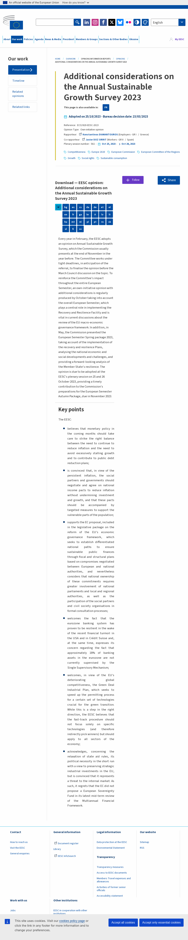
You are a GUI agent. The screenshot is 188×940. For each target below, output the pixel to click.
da (87, 207)
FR (105, 107)
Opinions (120, 59)
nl (80, 221)
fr (73, 214)
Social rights (133, 158)
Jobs (13, 910)
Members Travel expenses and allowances (114, 879)
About (6, 39)
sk (109, 221)
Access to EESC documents (112, 872)
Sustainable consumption (159, 158)
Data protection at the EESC (112, 842)
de (95, 207)
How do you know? (75, 2)
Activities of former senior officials (111, 888)
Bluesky (120, 22)
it (95, 214)
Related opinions (18, 94)
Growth (117, 158)
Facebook (103, 22)
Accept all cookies (123, 922)
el (110, 207)
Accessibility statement (110, 895)
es (73, 207)
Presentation (21, 70)
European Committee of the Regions (87, 158)
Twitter (111, 22)
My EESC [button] (179, 39)
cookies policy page (72, 920)
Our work (17, 39)
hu (65, 221)
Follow (136, 179)
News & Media (53, 39)
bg (65, 207)
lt (110, 214)
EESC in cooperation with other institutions (70, 911)
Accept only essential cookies (161, 922)
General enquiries (20, 853)
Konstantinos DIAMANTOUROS (98, 134)
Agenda (39, 39)
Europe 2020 (98, 152)
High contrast (136, 22)
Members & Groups (87, 39)
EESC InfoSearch (65, 856)
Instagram (95, 22)
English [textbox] (158, 23)
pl (88, 221)
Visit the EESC (17, 847)
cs (80, 207)
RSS (142, 847)
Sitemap (144, 842)
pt (95, 221)
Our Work (70, 59)
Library (57, 849)
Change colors (145, 22)
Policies (28, 39)
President (68, 39)
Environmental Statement (111, 847)
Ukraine (133, 39)
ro (102, 221)
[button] (169, 180)
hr (87, 214)
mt (73, 221)
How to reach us (19, 842)
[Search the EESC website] (55, 22)
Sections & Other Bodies (113, 39)
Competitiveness (76, 152)
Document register (66, 843)
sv (80, 228)
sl (66, 228)
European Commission (123, 152)
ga (80, 214)
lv (102, 214)
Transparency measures (110, 867)
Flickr (128, 22)
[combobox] (168, 22)
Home (57, 59)
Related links (21, 107)
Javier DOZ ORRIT (94, 140)
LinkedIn (86, 22)
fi (73, 228)
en (65, 214)
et (102, 207)
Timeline (18, 81)
